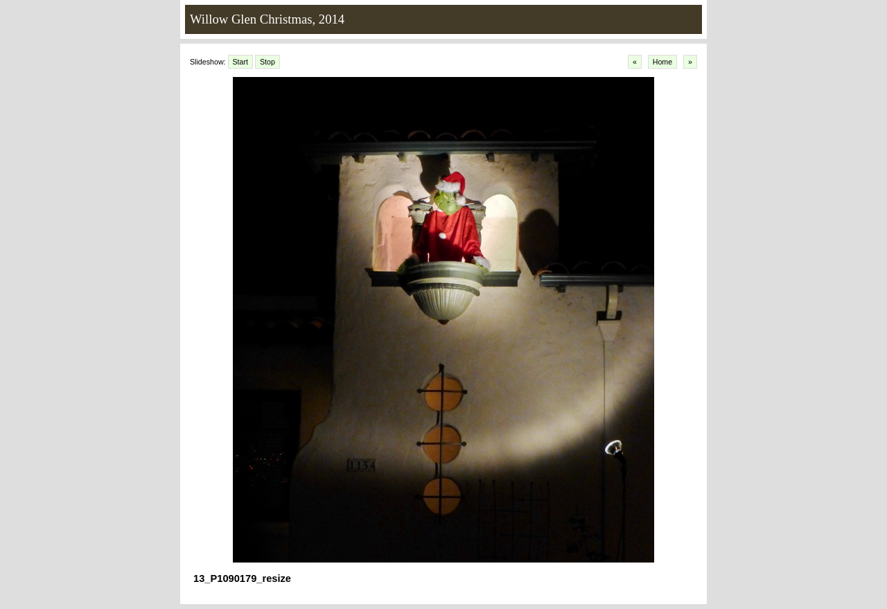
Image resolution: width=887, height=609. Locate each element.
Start (241, 62)
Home (662, 62)
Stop (267, 62)
